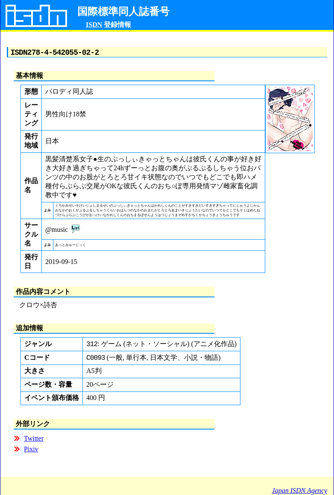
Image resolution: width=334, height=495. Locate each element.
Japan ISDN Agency (299, 490)
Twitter (34, 441)
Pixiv (31, 452)
